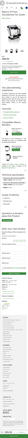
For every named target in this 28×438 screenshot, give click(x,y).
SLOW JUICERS (7, 365)
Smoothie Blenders (7, 347)
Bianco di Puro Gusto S (8, 167)
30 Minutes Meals (7, 341)
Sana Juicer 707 (6, 369)
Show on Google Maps (8, 390)
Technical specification (9, 115)
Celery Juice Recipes (7, 335)
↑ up (25, 170)
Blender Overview (7, 357)
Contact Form (6, 406)
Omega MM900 (6, 367)
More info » (4, 308)
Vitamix (4, 353)
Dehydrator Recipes (7, 337)
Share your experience (9, 244)
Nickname (6, 258)
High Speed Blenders (7, 349)
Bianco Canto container (17, 164)
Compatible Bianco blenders (11, 112)
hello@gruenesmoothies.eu (9, 403)
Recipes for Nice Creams (8, 325)
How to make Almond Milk (8, 327)
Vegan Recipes (6, 339)
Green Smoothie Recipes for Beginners (11, 320)
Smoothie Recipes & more (8, 321)
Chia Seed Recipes (7, 323)
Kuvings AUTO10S (7, 373)
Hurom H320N (6, 375)
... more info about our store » (8, 293)
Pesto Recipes (6, 331)
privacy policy (20, 421)
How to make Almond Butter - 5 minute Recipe (13, 329)
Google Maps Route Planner (8, 291)
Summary (6, 253)
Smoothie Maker (6, 361)
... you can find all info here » (8, 298)
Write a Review (6, 18)
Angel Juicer (5, 371)
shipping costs (10, 61)
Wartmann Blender (7, 355)
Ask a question (7, 220)
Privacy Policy (15, 268)
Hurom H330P (6, 377)
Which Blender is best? (8, 359)
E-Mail (5, 263)
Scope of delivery (8, 118)
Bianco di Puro (6, 351)
